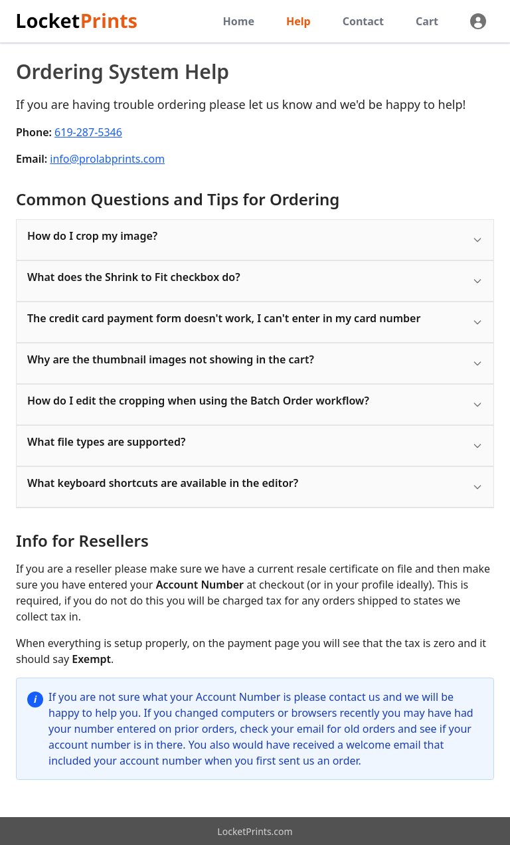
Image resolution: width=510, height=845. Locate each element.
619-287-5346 (88, 132)
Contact (363, 21)
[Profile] (478, 21)
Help (298, 21)
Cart (427, 21)
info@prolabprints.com (107, 158)
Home (238, 21)
